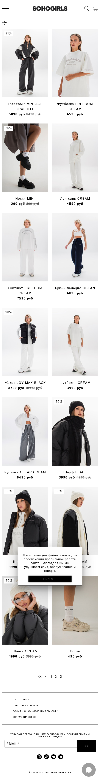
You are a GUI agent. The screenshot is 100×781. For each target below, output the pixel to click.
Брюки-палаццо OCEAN (75, 288)
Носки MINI (25, 198)
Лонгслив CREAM (75, 198)
